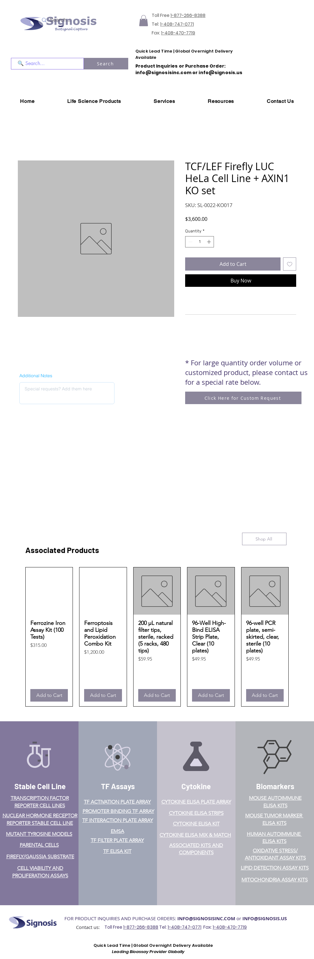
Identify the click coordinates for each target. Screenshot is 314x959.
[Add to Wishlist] (289, 264)
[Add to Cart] (49, 695)
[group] (157, 637)
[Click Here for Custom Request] (243, 398)
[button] (143, 20)
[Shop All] (264, 539)
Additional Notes (35, 375)
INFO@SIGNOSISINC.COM (206, 918)
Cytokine (196, 786)
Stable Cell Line (40, 786)
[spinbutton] (200, 241)
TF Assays (118, 786)
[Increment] (209, 241)
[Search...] (69, 20)
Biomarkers (275, 786)
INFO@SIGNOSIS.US (264, 918)
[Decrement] (190, 241)
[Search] (106, 63)
